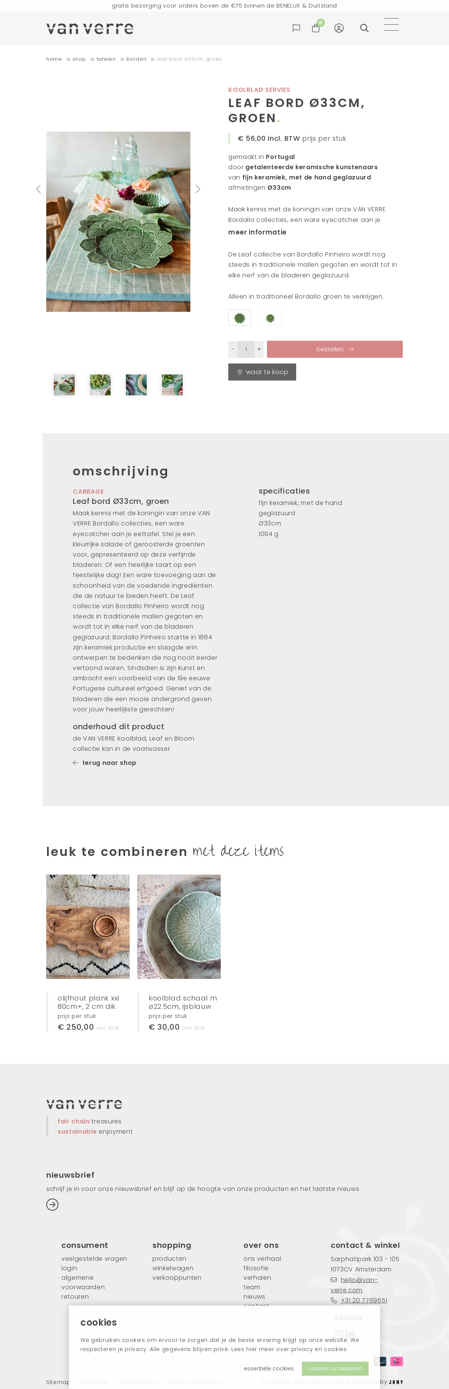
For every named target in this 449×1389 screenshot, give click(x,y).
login (69, 1268)
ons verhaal (262, 1258)
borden (136, 59)
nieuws (254, 1296)
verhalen (257, 1277)
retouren (75, 1296)
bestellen (331, 349)
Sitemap (58, 1382)
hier (251, 1349)
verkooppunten (177, 1277)
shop (79, 59)
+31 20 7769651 (359, 1300)
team (252, 1287)
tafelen (106, 59)
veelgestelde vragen (94, 1258)
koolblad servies (259, 89)
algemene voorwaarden (83, 1282)
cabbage (88, 491)
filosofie (256, 1268)
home (54, 59)
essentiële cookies (269, 1368)
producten (169, 1258)
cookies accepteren (335, 1368)
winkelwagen (172, 1268)
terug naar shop (105, 762)
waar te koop (263, 372)
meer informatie (257, 232)
